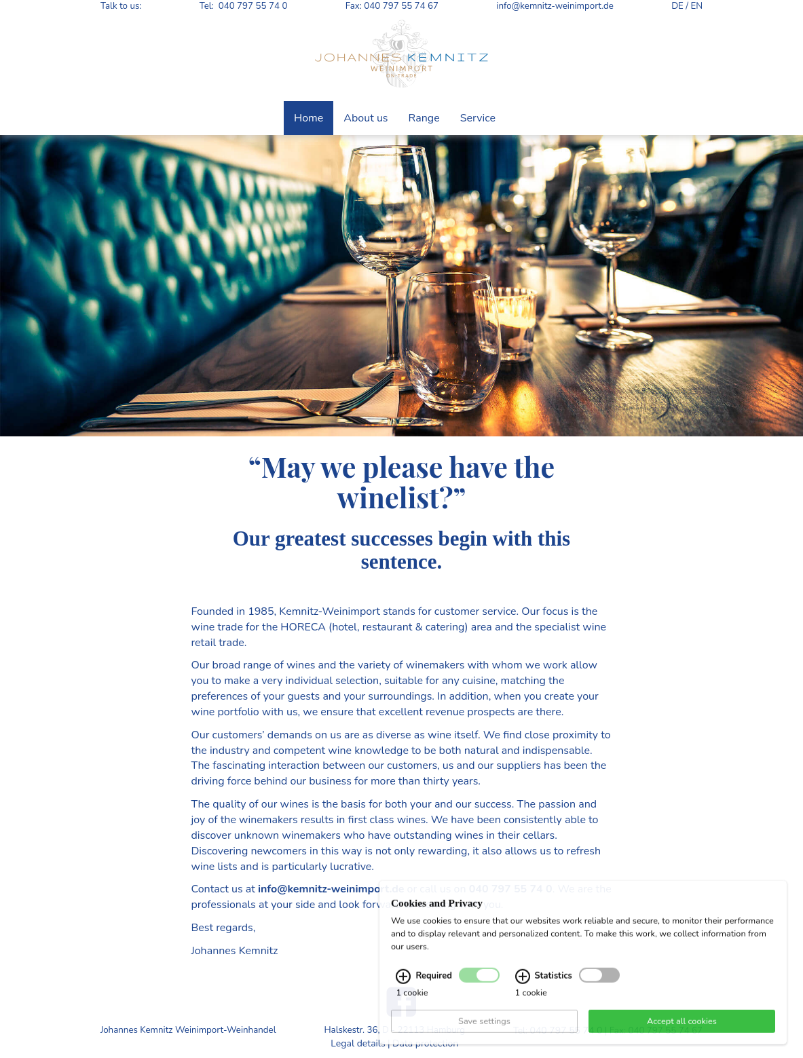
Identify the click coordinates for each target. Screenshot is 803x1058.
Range (424, 118)
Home (308, 118)
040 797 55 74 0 (253, 6)
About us (365, 118)
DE (677, 6)
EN (696, 6)
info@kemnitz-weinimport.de (554, 6)
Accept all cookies (682, 1033)
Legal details (358, 1043)
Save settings (484, 1033)
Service (478, 118)
